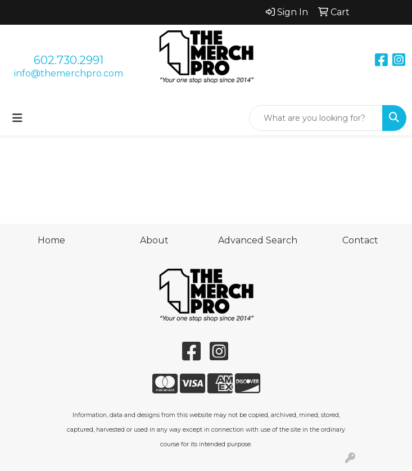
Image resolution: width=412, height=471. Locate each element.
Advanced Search (257, 240)
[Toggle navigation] (17, 118)
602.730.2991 (68, 60)
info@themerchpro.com (68, 73)
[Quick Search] (316, 118)
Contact (360, 240)
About (154, 240)
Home (51, 240)
